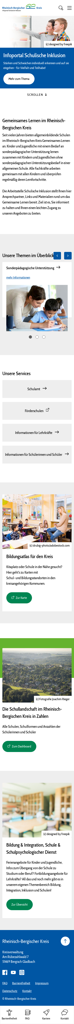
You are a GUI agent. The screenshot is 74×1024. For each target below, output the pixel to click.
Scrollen (37, 95)
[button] (69, 8)
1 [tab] (30, 337)
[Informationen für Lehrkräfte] (37, 433)
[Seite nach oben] (65, 941)
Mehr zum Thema (18, 79)
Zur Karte (21, 598)
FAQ (4, 983)
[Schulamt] (37, 389)
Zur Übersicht (19, 904)
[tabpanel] (37, 289)
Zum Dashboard (21, 746)
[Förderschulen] (37, 411)
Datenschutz (9, 991)
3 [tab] (43, 337)
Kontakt (27, 991)
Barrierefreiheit (21, 983)
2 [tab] (37, 337)
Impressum (42, 983)
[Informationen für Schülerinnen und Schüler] (37, 455)
